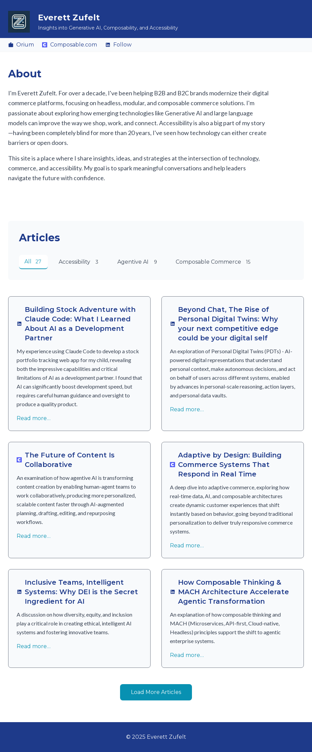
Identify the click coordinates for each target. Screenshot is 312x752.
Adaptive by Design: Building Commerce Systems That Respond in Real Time (225, 464)
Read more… (34, 418)
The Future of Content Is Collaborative (66, 460)
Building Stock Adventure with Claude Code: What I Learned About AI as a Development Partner (76, 323)
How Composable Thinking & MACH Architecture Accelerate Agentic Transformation (229, 591)
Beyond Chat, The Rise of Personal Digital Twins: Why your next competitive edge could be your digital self (224, 323)
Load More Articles (156, 692)
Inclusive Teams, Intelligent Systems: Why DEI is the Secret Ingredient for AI (77, 591)
